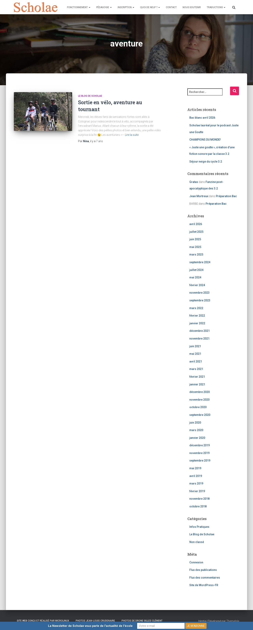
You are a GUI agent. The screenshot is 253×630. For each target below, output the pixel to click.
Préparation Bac (226, 196)
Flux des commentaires (204, 577)
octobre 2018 (198, 506)
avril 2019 (195, 476)
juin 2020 (195, 422)
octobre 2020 (198, 407)
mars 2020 (196, 430)
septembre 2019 (199, 460)
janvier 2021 (197, 384)
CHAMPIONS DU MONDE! (205, 139)
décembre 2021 (199, 330)
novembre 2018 (199, 498)
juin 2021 (195, 346)
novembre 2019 (199, 453)
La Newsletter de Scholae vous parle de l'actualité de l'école (90, 626)
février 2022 (197, 315)
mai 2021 (195, 353)
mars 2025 (196, 254)
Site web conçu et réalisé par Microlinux (43, 620)
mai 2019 (195, 468)
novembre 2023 (199, 292)
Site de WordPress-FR (203, 585)
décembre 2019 (199, 445)
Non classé (196, 542)
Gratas (193, 182)
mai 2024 (195, 277)
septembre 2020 (199, 414)
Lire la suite (132, 134)
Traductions (216, 7)
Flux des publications (203, 569)
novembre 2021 (199, 338)
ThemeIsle (232, 621)
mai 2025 (195, 247)
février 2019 (197, 491)
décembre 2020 (199, 392)
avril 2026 (195, 224)
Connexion (196, 562)
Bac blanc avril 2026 (202, 117)
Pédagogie (104, 7)
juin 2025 (195, 239)
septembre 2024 (199, 262)
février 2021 (197, 376)
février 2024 (197, 285)
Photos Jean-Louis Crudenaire (95, 620)
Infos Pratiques (199, 526)
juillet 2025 (196, 231)
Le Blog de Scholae (90, 96)
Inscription (126, 7)
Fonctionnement (78, 7)
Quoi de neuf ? (150, 7)
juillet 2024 (196, 269)
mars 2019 (196, 483)
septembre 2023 (199, 300)
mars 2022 (196, 308)
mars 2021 (196, 369)
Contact (171, 7)
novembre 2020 (199, 399)
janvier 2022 (197, 323)
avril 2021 (195, 361)
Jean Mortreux (198, 196)
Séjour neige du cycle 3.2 (205, 161)
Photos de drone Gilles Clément (142, 620)
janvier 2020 (197, 437)
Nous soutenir (192, 7)
